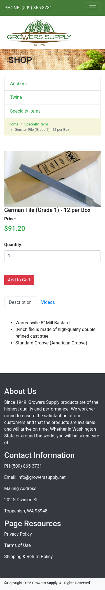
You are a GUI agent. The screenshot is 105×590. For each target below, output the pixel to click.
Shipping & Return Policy (28, 556)
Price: (10, 218)
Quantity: (13, 244)
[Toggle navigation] (93, 7)
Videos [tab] (48, 302)
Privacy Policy (18, 534)
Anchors (18, 83)
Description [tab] (20, 302)
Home (13, 124)
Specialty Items (25, 111)
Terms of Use (17, 545)
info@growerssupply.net (41, 477)
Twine (16, 97)
